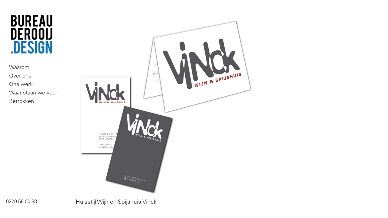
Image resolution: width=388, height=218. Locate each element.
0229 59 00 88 (21, 201)
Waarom (19, 67)
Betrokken (21, 100)
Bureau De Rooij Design (31, 34)
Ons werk (21, 84)
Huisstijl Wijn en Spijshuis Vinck (116, 201)
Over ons (20, 75)
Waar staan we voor (33, 92)
